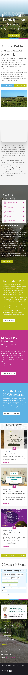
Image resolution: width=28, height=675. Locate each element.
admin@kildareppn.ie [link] (11, 657)
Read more (6, 462)
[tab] (14, 202)
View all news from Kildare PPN (14, 555)
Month (13, 574)
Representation (10, 202)
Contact (6, 632)
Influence (8, 207)
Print (4, 591)
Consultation (9, 220)
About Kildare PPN (9, 625)
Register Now (20, 85)
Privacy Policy (8, 635)
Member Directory (8, 373)
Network (8, 216)
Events (10, 530)
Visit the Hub (6, 261)
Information (9, 211)
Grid (4, 575)
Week (18, 574)
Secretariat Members (11, 413)
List (8, 575)
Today (11, 581)
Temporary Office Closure (11, 454)
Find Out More (7, 85)
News (10, 451)
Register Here (14, 35)
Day (22, 574)
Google (11, 595)
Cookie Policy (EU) (9, 639)
